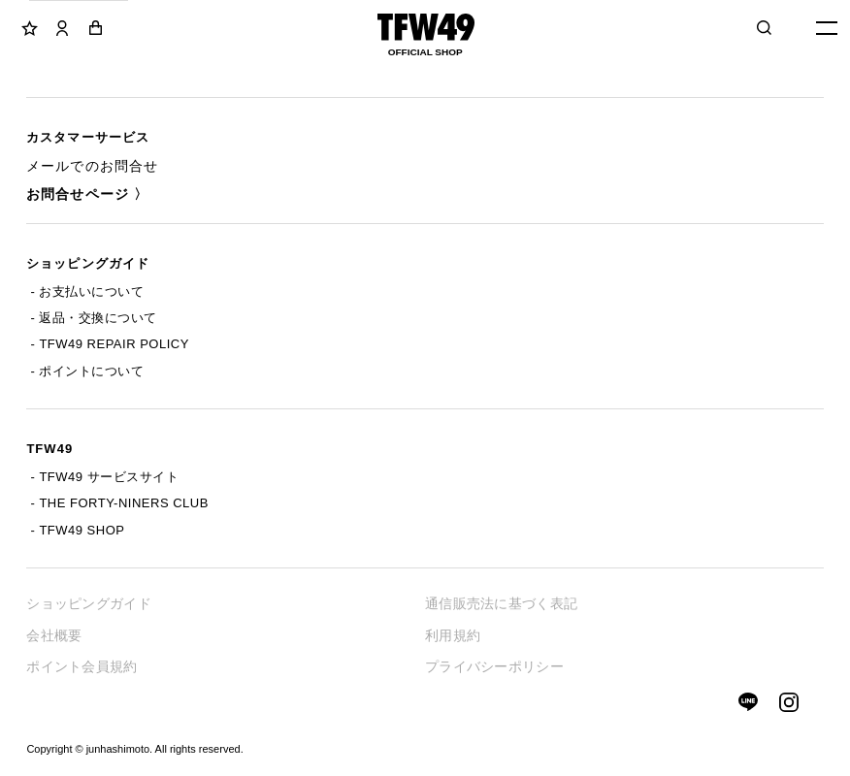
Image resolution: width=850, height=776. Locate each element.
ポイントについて (91, 371)
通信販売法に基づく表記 (501, 603)
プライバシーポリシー (494, 666)
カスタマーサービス (87, 137)
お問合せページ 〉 (86, 194)
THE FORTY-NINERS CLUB (123, 503)
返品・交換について (98, 317)
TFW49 (49, 448)
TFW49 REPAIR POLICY (113, 344)
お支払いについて (91, 291)
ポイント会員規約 (81, 666)
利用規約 (452, 635)
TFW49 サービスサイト (109, 476)
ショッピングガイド (87, 263)
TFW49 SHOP (81, 530)
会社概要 (54, 635)
